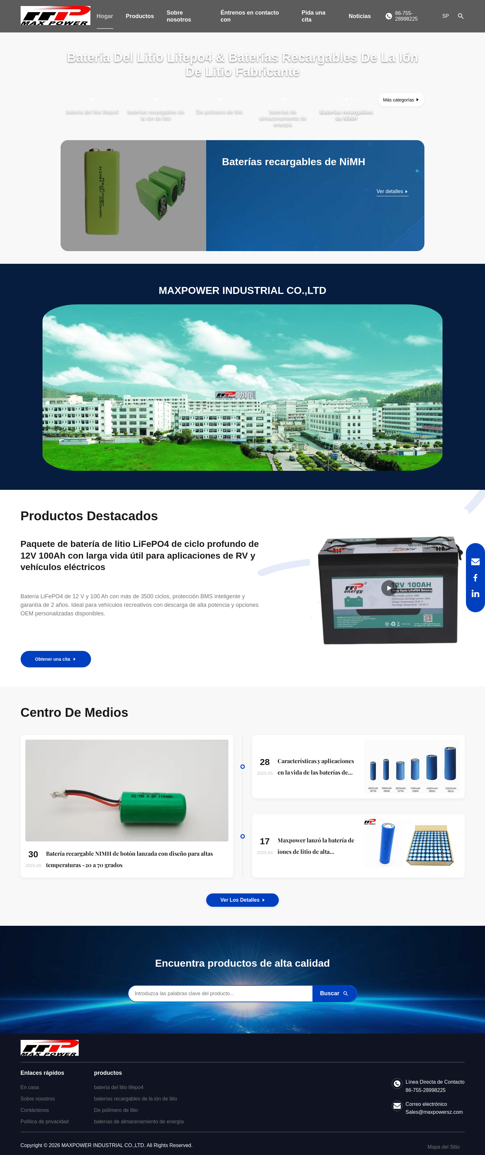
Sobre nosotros (179, 16)
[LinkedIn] (475, 593)
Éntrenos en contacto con (249, 16)
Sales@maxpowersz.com (434, 1112)
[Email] (475, 561)
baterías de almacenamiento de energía (139, 1121)
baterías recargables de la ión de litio (135, 1098)
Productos (140, 16)
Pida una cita (313, 16)
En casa (30, 1087)
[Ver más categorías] (401, 100)
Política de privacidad (45, 1121)
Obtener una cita (55, 659)
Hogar (105, 16)
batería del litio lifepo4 (119, 1087)
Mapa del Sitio (444, 1147)
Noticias (360, 16)
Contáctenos (35, 1110)
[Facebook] (475, 577)
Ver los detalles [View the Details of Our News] (242, 900)
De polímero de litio (116, 1110)
